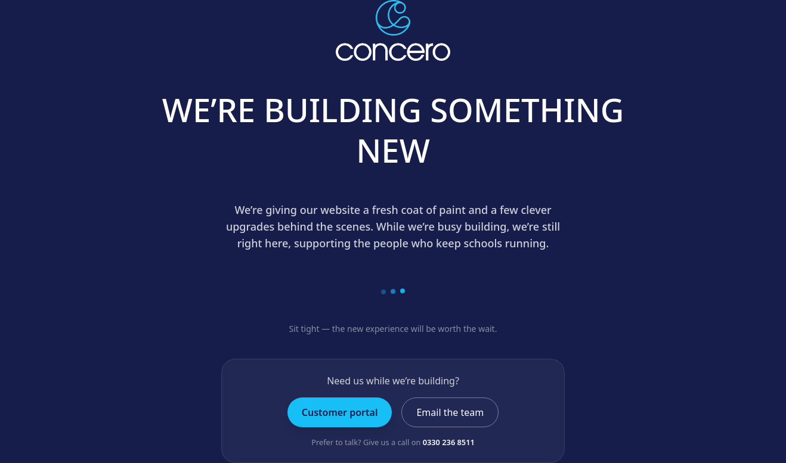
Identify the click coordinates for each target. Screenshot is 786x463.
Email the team (450, 412)
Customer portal (340, 412)
